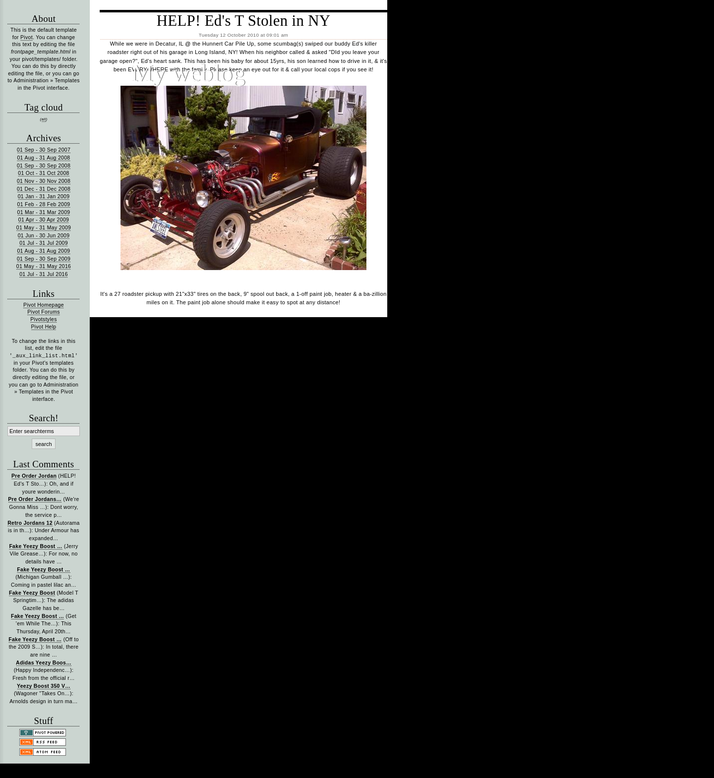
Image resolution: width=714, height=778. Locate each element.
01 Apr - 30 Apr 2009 (43, 219)
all (44, 119)
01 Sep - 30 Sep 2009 (43, 259)
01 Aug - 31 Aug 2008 (43, 158)
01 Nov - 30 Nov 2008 (43, 181)
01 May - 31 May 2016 (43, 266)
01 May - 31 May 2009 (43, 227)
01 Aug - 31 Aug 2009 (43, 251)
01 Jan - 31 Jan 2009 (44, 196)
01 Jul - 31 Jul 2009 (43, 243)
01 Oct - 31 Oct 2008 (43, 173)
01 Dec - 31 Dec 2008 (43, 189)
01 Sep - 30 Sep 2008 (43, 165)
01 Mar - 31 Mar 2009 (43, 212)
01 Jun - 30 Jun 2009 (44, 235)
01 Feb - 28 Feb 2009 (43, 204)
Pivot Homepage (43, 305)
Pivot (26, 37)
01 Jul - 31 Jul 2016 (43, 274)
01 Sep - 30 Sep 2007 (43, 150)
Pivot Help (44, 327)
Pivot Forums (43, 312)
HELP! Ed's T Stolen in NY (244, 20)
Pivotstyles (43, 319)
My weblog (188, 73)
